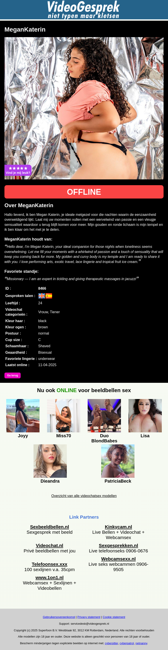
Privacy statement (88, 617)
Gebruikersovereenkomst (59, 617)
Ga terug (12, 375)
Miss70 (63, 435)
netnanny (141, 643)
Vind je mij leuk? (18, 170)
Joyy (23, 435)
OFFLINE (84, 192)
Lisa (145, 435)
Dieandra (50, 481)
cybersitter (111, 643)
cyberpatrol (127, 643)
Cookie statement (114, 617)
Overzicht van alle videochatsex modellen (84, 496)
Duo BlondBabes (104, 437)
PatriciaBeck (118, 481)
